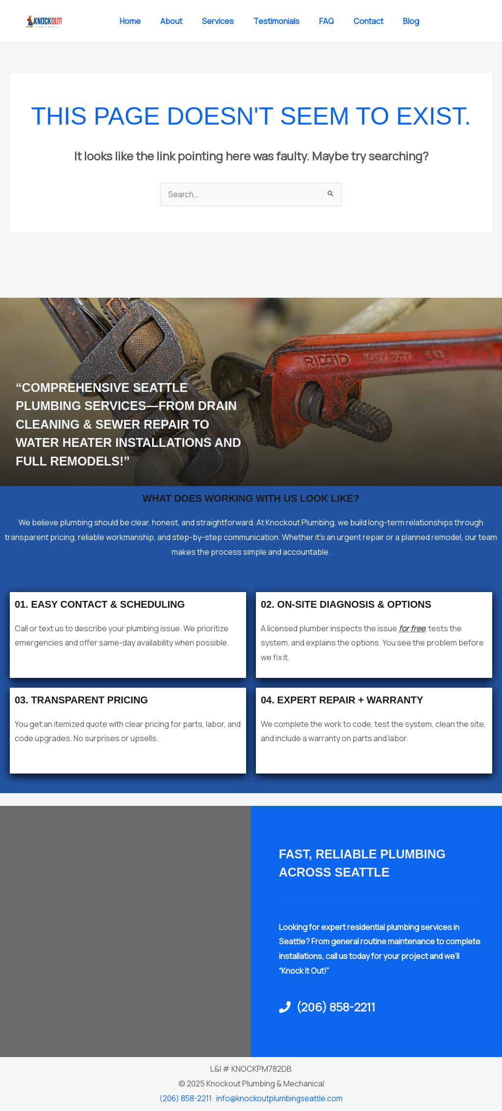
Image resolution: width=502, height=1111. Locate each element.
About (171, 21)
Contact (368, 21)
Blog (411, 21)
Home (130, 21)
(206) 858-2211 (183, 1098)
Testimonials (276, 21)
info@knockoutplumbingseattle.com (280, 1098)
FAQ (326, 21)
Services (218, 21)
